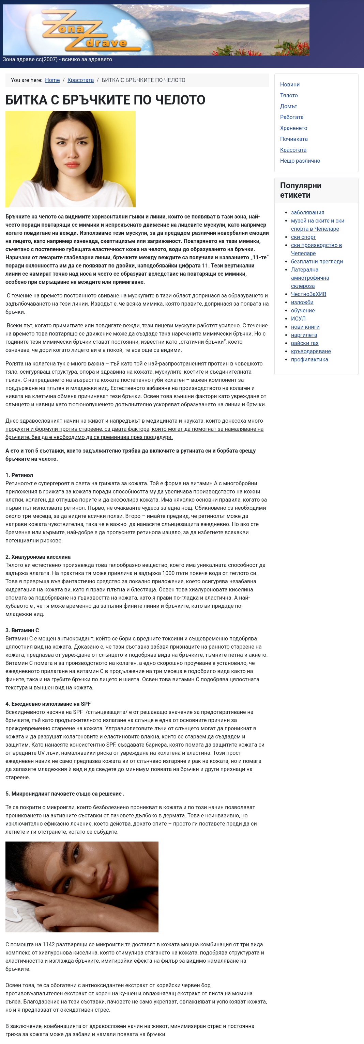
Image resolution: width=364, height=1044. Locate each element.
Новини (290, 84)
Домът (288, 106)
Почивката (294, 139)
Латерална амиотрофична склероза (310, 277)
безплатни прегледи (317, 261)
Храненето (293, 128)
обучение (303, 310)
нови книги (305, 327)
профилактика (309, 359)
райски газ (305, 343)
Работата (292, 117)
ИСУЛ (298, 318)
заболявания (307, 212)
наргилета (304, 335)
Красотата (293, 150)
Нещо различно (300, 161)
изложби (302, 302)
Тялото (289, 95)
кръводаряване (311, 351)
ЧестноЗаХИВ (308, 294)
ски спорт (303, 237)
